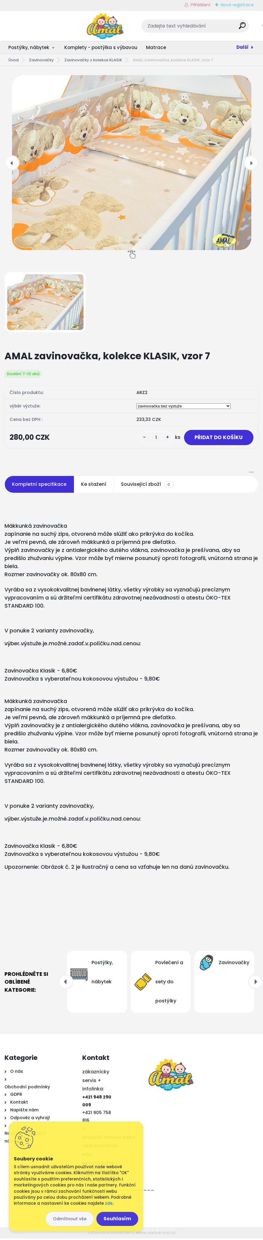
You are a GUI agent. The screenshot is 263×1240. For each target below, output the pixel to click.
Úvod (13, 60)
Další (242, 47)
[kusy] (151, 438)
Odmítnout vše (69, 1219)
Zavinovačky (41, 60)
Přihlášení (200, 5)
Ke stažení (93, 486)
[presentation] (11, 162)
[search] (210, 28)
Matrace (156, 47)
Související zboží (147, 486)
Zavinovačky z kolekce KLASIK (93, 60)
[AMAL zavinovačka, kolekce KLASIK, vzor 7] (131, 162)
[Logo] (41, 26)
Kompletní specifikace (39, 486)
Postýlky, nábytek (28, 47)
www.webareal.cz (156, 1234)
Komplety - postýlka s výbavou (100, 47)
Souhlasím (117, 1218)
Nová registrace (237, 5)
